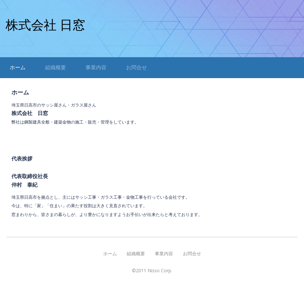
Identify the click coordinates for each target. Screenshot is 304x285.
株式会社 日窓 (45, 25)
